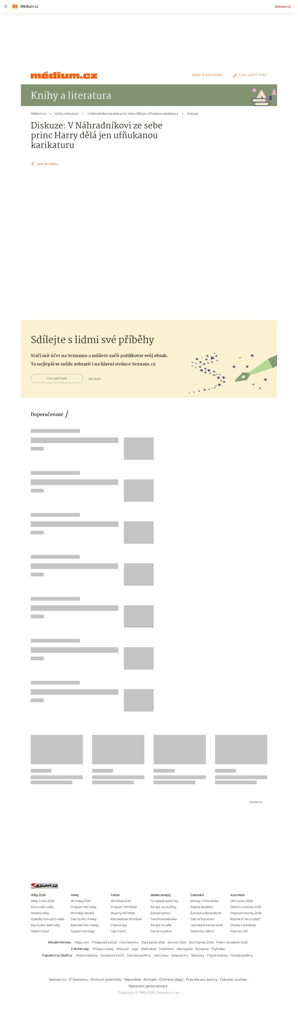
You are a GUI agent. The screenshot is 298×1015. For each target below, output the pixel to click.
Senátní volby (40, 913)
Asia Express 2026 (201, 942)
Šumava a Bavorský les (205, 913)
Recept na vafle (161, 925)
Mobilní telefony (87, 955)
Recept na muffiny (163, 907)
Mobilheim (166, 949)
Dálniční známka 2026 (245, 907)
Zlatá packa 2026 (153, 942)
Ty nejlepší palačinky (164, 901)
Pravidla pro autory (201, 979)
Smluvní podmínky (106, 979)
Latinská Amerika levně (206, 925)
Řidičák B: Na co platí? (245, 919)
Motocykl (122, 949)
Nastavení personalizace (148, 986)
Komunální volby (42, 907)
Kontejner (202, 949)
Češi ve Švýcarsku (202, 919)
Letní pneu (161, 955)
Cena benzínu (129, 942)
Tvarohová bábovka (163, 919)
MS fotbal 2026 (121, 901)
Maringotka (185, 949)
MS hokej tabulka (82, 913)
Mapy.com (82, 942)
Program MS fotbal (124, 907)
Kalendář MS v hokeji (85, 925)
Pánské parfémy (241, 955)
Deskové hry (179, 955)
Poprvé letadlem (201, 907)
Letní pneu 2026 (241, 901)
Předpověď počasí (104, 942)
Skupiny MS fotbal (123, 913)
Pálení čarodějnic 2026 (231, 942)
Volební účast (40, 931)
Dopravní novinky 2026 (245, 913)
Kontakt (149, 979)
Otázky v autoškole (243, 925)
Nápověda (132, 979)
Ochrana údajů (171, 979)
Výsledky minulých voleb (47, 919)
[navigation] (5, 6)
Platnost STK (239, 931)
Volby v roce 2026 (42, 901)
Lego (135, 949)
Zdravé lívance (160, 913)
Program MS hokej (83, 907)
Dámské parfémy (139, 955)
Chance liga (119, 925)
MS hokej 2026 (80, 901)
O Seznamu (78, 979)
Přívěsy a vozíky (103, 949)
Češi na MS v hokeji (83, 919)
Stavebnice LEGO (112, 955)
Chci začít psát (249, 75)
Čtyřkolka (218, 949)
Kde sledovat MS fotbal (126, 919)
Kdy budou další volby (45, 925)
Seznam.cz (283, 6)
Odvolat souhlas (233, 979)
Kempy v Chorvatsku (204, 901)
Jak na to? (94, 378)
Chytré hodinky (217, 955)
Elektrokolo (148, 949)
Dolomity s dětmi (202, 931)
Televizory (197, 955)
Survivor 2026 (177, 942)
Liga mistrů (118, 931)
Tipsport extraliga (83, 931)
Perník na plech (161, 931)
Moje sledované (207, 75)
